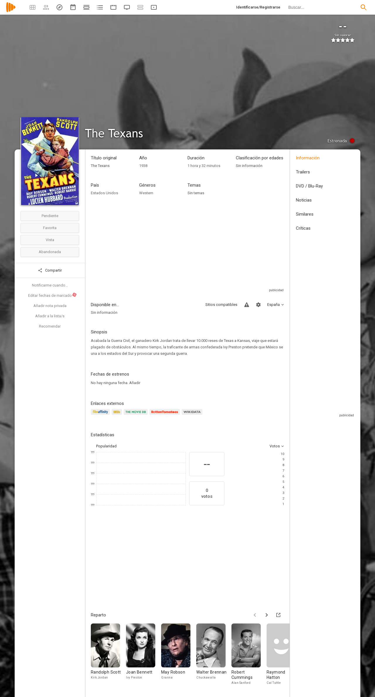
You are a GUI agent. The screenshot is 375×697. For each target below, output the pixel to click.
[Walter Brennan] (213, 654)
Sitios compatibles (221, 304)
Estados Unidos (104, 193)
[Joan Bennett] (143, 654)
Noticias (304, 200)
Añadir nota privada (50, 306)
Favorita (50, 228)
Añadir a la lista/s (49, 316)
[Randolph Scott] (108, 654)
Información (308, 158)
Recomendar (50, 326)
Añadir (134, 383)
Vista (50, 240)
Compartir (50, 270)
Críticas (303, 228)
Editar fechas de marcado (52, 295)
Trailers (303, 172)
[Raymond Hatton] (284, 654)
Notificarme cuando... (50, 285)
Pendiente (50, 216)
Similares (304, 214)
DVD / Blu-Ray (309, 186)
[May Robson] (178, 654)
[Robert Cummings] (249, 654)
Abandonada (50, 252)
